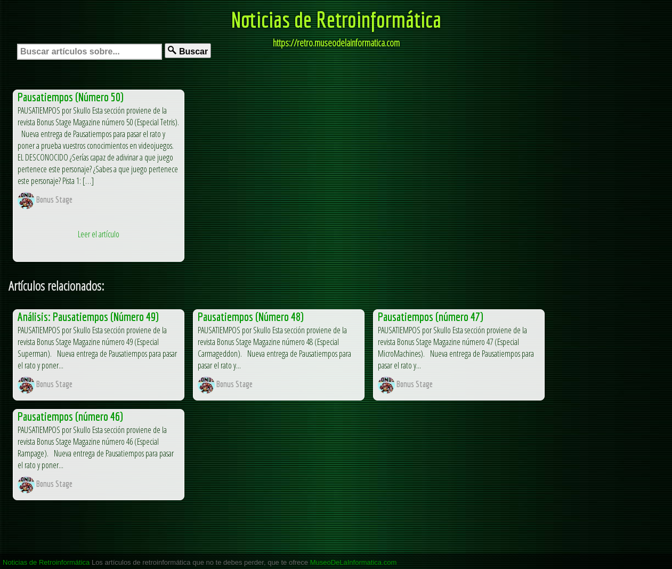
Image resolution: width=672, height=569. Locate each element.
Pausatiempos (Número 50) (71, 96)
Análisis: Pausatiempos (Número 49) (88, 316)
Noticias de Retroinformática (336, 19)
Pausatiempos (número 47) (430, 316)
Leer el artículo (98, 234)
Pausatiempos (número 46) (70, 416)
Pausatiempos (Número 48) (251, 316)
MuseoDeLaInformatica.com (353, 562)
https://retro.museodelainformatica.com (336, 42)
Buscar (188, 51)
